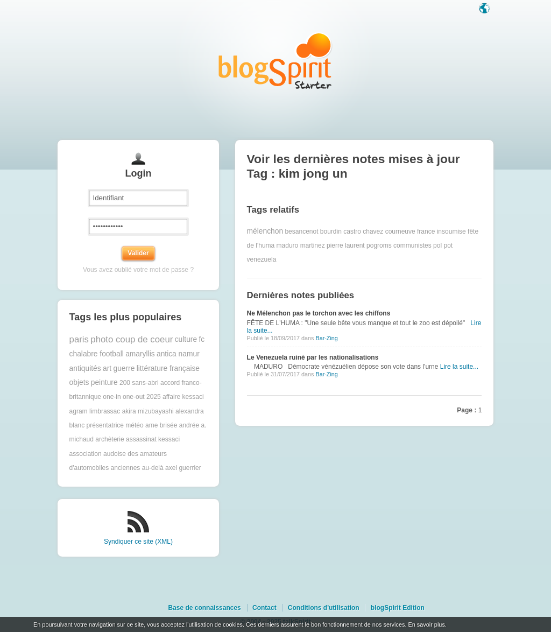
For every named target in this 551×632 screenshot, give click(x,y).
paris (79, 339)
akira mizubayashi (148, 411)
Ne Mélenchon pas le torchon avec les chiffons (319, 313)
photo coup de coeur (131, 339)
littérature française (168, 368)
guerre (124, 368)
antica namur (178, 354)
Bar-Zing (326, 338)
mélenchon (265, 231)
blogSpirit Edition (398, 608)
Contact (264, 608)
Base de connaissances (204, 608)
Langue (485, 9)
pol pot (443, 245)
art (107, 368)
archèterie (109, 439)
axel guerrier (183, 468)
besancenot (301, 231)
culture (186, 339)
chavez (373, 231)
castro (352, 231)
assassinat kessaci (153, 439)
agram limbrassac (95, 411)
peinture (104, 382)
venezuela (262, 259)
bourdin (331, 231)
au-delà (153, 468)
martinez (312, 245)
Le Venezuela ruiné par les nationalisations (313, 357)
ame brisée (161, 425)
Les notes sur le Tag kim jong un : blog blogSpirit (275, 60)
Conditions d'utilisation (323, 608)
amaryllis (139, 354)
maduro (288, 245)
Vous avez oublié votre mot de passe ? (138, 269)
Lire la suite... (459, 366)
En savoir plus (426, 624)
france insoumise (441, 231)
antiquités (85, 368)
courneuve (400, 231)
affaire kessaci (183, 397)
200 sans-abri (139, 383)
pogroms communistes (399, 245)
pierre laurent (346, 245)
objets (79, 382)
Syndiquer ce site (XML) (138, 541)
